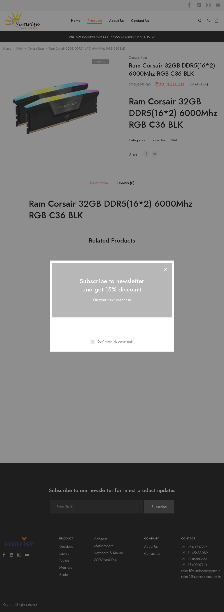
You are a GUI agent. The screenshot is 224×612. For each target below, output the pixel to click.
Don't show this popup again (115, 341)
